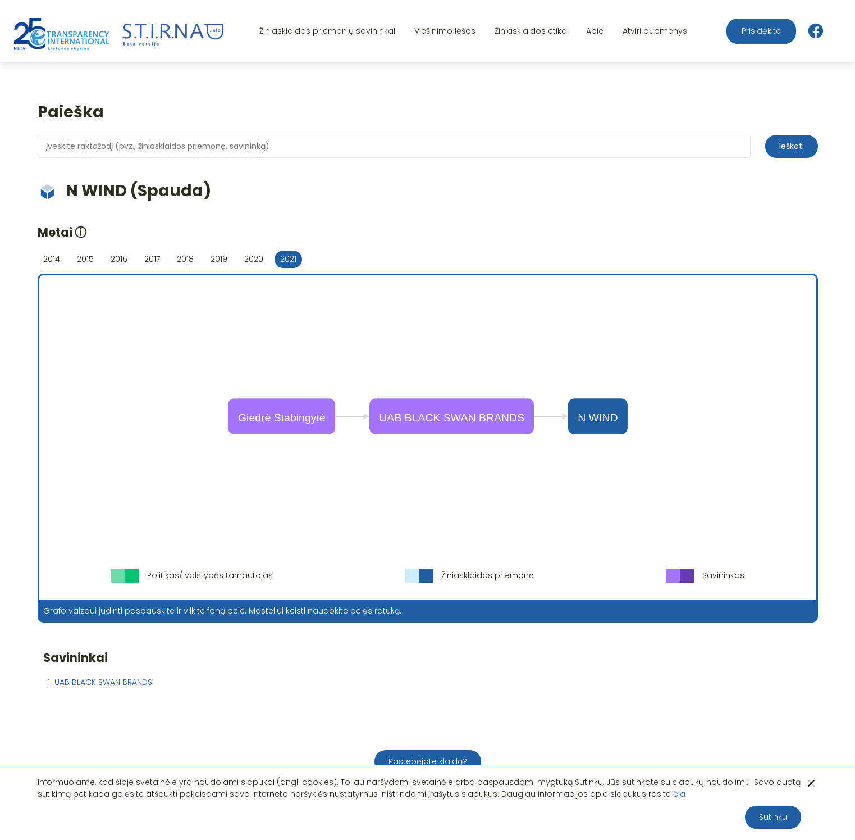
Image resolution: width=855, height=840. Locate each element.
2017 (152, 259)
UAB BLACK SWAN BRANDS (103, 682)
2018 (185, 259)
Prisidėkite (761, 31)
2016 (119, 259)
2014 (51, 259)
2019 (219, 259)
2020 (253, 259)
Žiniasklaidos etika (531, 31)
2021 (288, 259)
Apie (594, 31)
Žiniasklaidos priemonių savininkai (327, 31)
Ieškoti (791, 146)
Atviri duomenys (655, 31)
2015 (85, 259)
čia (679, 794)
